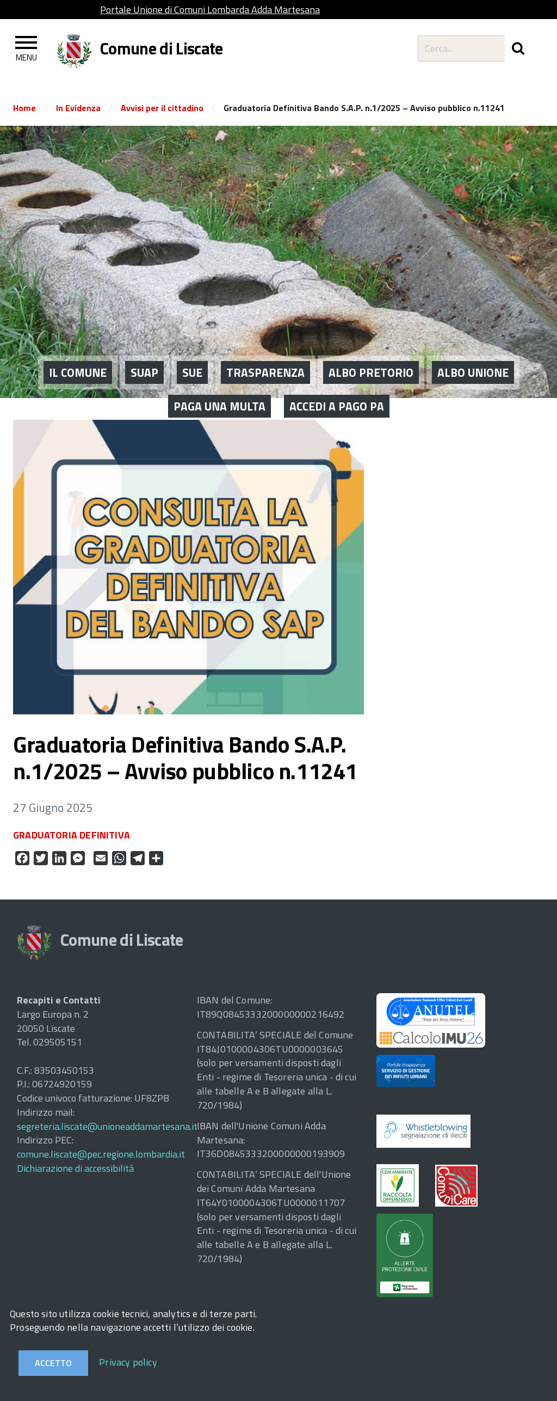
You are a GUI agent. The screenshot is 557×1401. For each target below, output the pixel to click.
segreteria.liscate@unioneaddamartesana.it (107, 1126)
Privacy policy (128, 1362)
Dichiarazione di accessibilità (75, 1168)
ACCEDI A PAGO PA (336, 374)
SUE (192, 340)
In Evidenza (78, 107)
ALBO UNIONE (473, 340)
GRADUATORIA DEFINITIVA (71, 835)
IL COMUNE (78, 340)
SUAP (144, 340)
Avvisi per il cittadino (162, 107)
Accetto (53, 1362)
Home (24, 107)
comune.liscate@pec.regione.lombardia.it (101, 1154)
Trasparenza (265, 340)
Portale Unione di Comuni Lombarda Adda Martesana (210, 9)
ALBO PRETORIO (371, 340)
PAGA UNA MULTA (219, 374)
